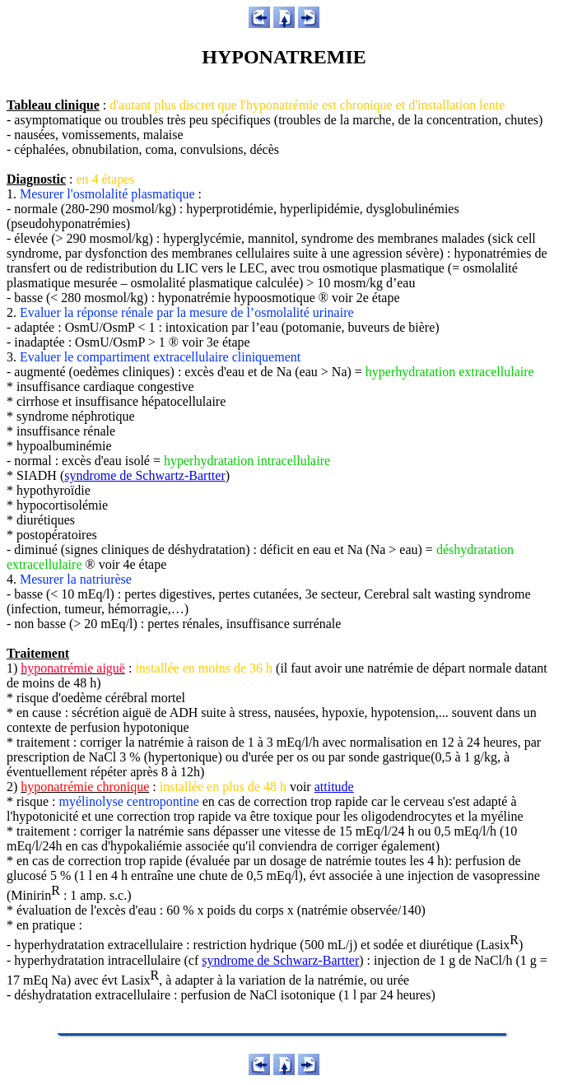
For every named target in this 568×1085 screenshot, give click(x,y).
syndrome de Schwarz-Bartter (280, 960)
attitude (334, 787)
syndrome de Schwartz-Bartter (144, 475)
